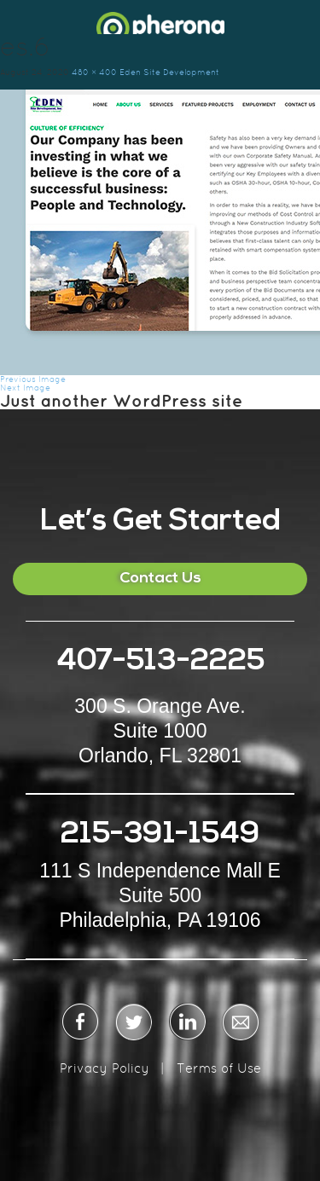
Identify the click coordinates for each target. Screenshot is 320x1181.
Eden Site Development (169, 72)
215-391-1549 (160, 835)
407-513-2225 (160, 662)
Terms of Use (219, 1068)
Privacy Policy (104, 1068)
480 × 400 (94, 72)
